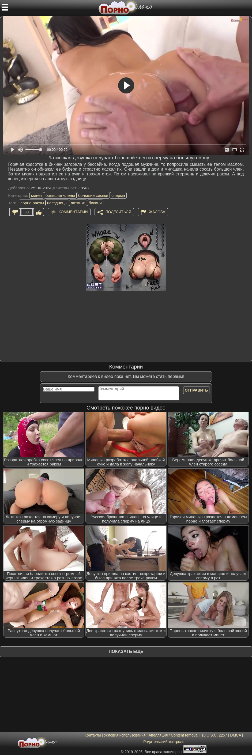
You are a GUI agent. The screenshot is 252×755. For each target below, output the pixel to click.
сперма (118, 195)
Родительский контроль (163, 741)
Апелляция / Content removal (173, 735)
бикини (95, 203)
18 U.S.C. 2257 (214, 735)
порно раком (32, 203)
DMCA (235, 735)
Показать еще (126, 651)
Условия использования (124, 735)
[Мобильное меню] (5, 7)
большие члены (60, 195)
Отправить (196, 390)
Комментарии (73, 212)
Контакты (93, 735)
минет (36, 195)
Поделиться (118, 212)
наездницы (57, 203)
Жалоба (157, 212)
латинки (78, 203)
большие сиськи (93, 195)
